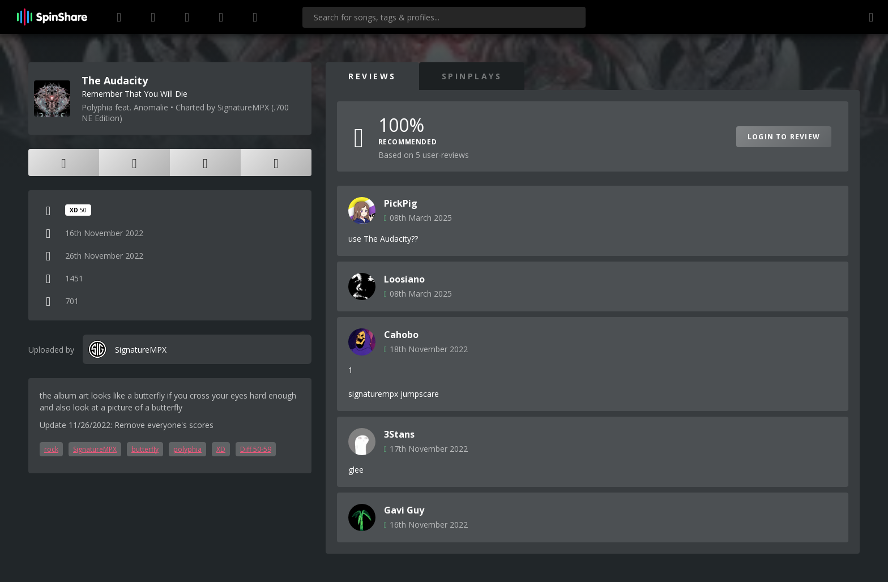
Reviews (372, 76)
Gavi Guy (404, 510)
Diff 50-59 (255, 449)
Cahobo (401, 334)
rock (51, 449)
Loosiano (404, 279)
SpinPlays (472, 76)
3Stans (399, 434)
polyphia (187, 449)
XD (220, 449)
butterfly (145, 449)
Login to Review (784, 137)
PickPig (400, 203)
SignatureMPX (95, 449)
